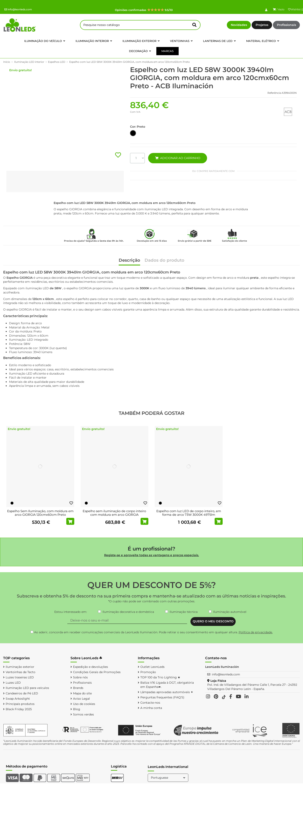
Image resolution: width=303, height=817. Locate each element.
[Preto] (12, 503)
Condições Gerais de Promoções (97, 672)
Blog (76, 709)
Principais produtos (20, 704)
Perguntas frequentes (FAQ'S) (162, 697)
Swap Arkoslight (18, 698)
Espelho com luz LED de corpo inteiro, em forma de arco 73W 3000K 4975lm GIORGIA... (188, 514)
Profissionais (286, 25)
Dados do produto (164, 260)
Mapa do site (82, 693)
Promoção (148, 672)
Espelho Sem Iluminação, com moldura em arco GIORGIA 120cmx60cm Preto (40, 513)
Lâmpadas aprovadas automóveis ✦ (166, 692)
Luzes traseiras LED (20, 677)
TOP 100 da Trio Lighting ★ (160, 677)
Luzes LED (13, 682)
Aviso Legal (81, 698)
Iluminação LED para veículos (27, 688)
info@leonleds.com (18, 9)
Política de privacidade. (256, 632)
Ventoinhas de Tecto (20, 672)
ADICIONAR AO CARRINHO (177, 158)
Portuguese (168, 777)
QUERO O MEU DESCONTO (213, 621)
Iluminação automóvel (229, 612)
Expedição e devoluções (90, 667)
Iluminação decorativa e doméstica (128, 612)
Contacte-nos (150, 702)
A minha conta (151, 708)
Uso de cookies (84, 704)
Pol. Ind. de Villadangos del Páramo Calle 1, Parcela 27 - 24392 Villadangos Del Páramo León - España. (252, 687)
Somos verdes (83, 714)
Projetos (262, 25)
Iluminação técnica (184, 612)
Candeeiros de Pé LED (22, 693)
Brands (78, 688)
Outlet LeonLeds (152, 667)
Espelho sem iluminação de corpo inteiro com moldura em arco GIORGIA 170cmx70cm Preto (114, 514)
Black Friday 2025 (19, 709)
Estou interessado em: (70, 612)
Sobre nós (80, 677)
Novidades (239, 25)
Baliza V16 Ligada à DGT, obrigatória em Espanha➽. (167, 685)
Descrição (129, 260)
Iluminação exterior (20, 667)
